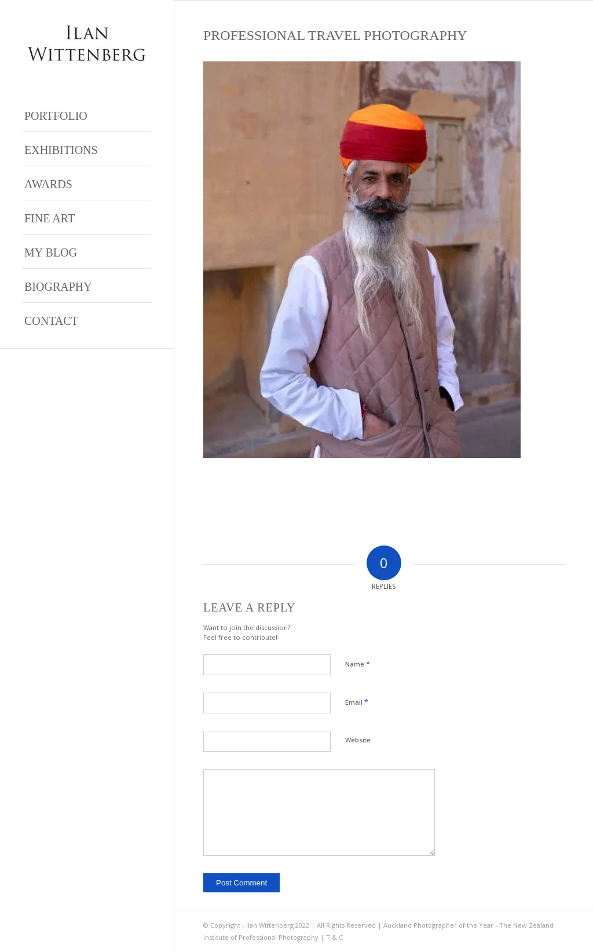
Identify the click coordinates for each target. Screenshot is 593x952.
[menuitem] (87, 115)
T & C (334, 937)
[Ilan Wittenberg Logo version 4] (87, 43)
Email (356, 702)
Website (358, 739)
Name (357, 663)
